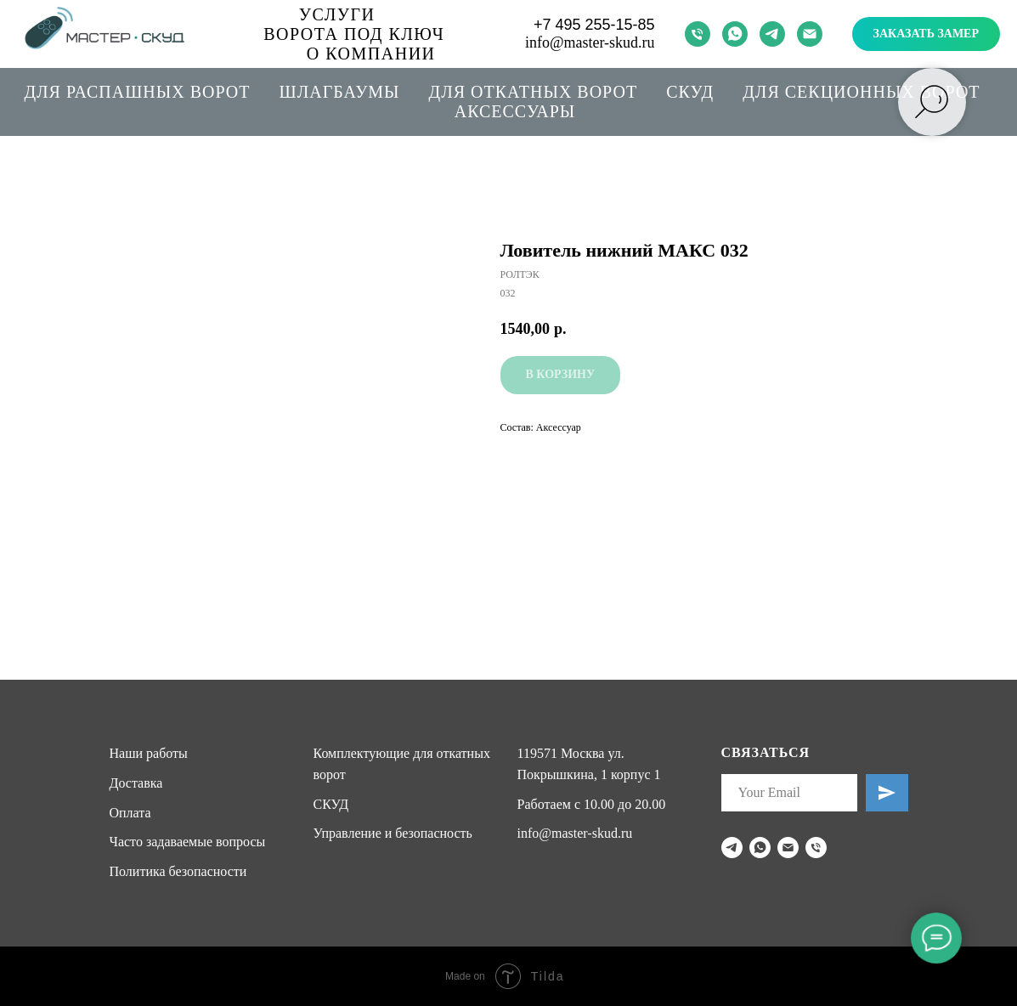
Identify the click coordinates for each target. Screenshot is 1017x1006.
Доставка (136, 783)
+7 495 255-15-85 (594, 24)
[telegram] (772, 34)
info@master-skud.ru (590, 42)
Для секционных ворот (861, 91)
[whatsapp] (735, 34)
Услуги (337, 14)
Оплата (130, 812)
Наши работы (149, 753)
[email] (809, 34)
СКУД (690, 91)
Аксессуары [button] (515, 111)
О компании (371, 53)
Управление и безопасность (393, 833)
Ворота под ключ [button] (353, 34)
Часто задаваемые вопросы (188, 841)
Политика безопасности (178, 871)
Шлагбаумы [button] (340, 91)
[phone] (697, 34)
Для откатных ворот (533, 91)
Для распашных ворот (137, 91)
